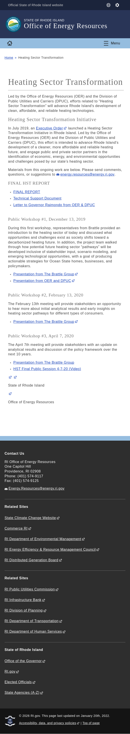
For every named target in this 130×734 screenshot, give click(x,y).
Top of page (91, 723)
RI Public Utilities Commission (30, 589)
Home (9, 57)
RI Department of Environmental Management (43, 539)
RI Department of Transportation (32, 621)
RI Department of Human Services (33, 631)
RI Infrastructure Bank (23, 600)
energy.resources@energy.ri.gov (87, 174)
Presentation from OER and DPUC (42, 281)
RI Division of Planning (24, 610)
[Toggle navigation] (112, 43)
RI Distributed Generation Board (31, 560)
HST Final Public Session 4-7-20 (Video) (47, 369)
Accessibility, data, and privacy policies (47, 723)
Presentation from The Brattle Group (43, 274)
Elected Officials (18, 682)
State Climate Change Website (30, 518)
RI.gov (10, 671)
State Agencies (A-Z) (22, 692)
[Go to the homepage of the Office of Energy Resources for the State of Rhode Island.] (14, 24)
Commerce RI (16, 528)
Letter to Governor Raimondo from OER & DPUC (54, 205)
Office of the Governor (23, 661)
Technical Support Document (37, 198)
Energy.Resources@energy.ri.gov (37, 488)
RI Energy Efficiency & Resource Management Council (50, 549)
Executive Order (49, 128)
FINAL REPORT (26, 192)
